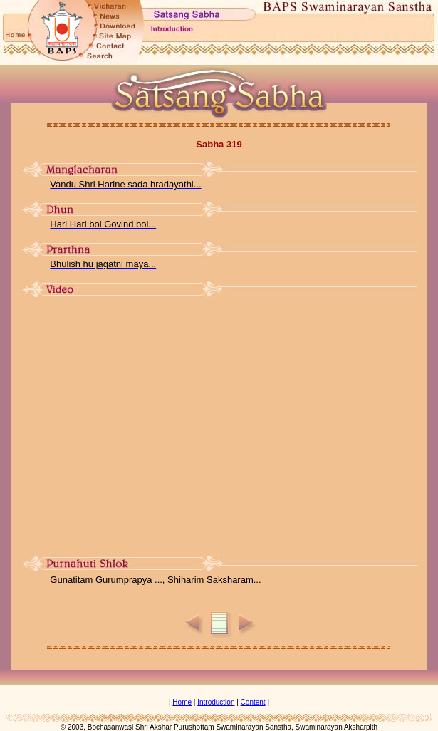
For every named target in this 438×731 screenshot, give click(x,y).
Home (182, 702)
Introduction (215, 702)
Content (253, 702)
